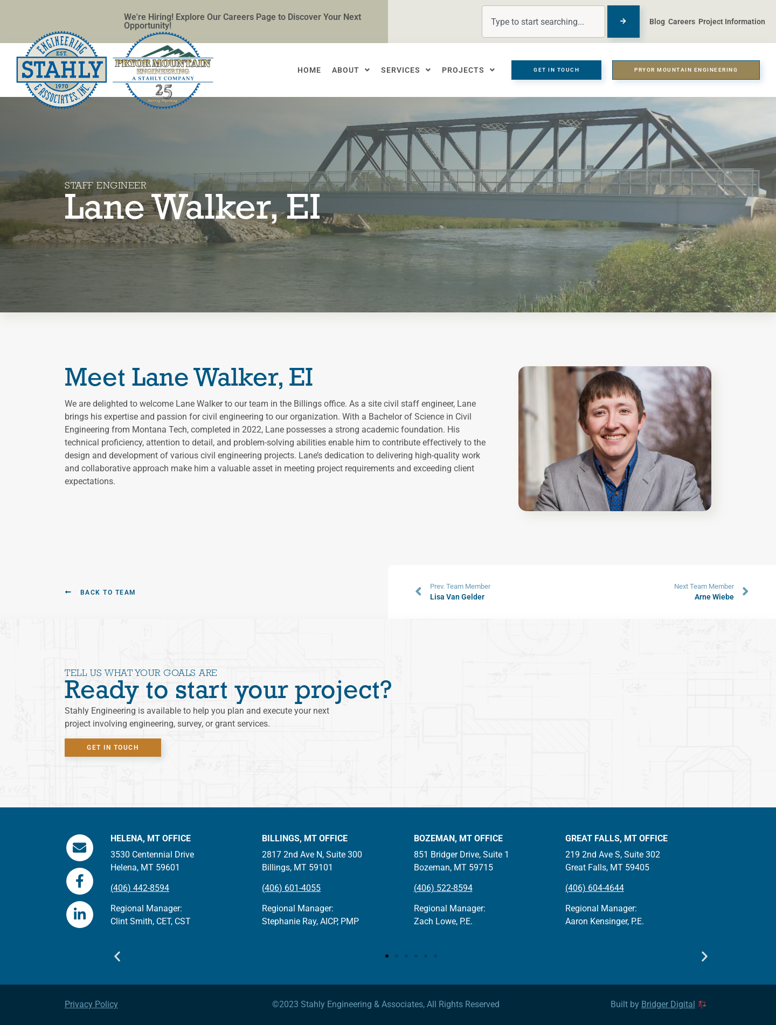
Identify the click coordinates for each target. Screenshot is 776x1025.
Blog (657, 21)
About (351, 70)
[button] (117, 959)
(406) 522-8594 (443, 888)
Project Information (731, 21)
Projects (468, 70)
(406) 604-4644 (594, 888)
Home (309, 70)
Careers (681, 21)
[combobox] (543, 21)
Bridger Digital (668, 1004)
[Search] (623, 21)
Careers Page (250, 17)
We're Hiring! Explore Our (173, 17)
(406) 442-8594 (139, 888)
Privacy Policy (91, 1004)
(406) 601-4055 (291, 888)
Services (406, 70)
